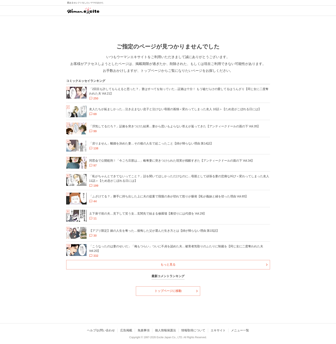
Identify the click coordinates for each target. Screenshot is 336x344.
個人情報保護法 (165, 330)
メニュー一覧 (240, 330)
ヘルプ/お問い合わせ (101, 330)
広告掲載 (126, 330)
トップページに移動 (168, 291)
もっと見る (168, 264)
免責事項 (144, 330)
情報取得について (193, 330)
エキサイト (218, 330)
